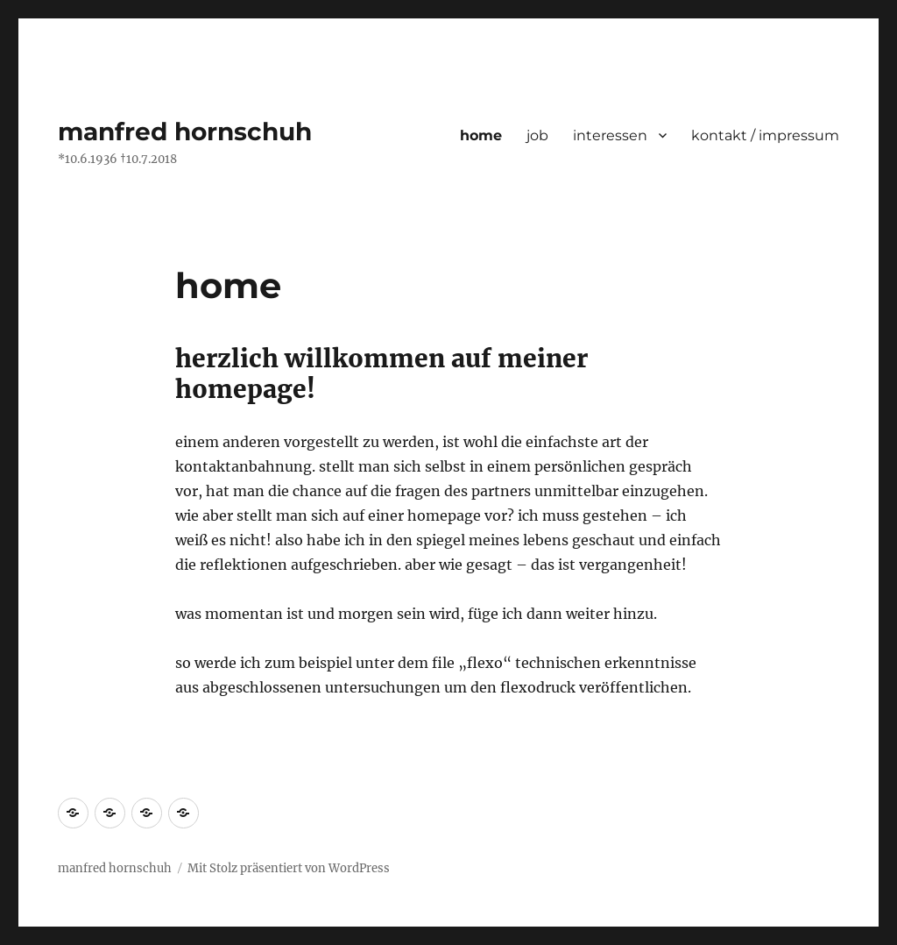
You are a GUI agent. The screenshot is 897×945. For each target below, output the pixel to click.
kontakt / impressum (765, 135)
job (537, 135)
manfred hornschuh (185, 131)
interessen (610, 135)
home (481, 135)
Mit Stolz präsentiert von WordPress (288, 868)
